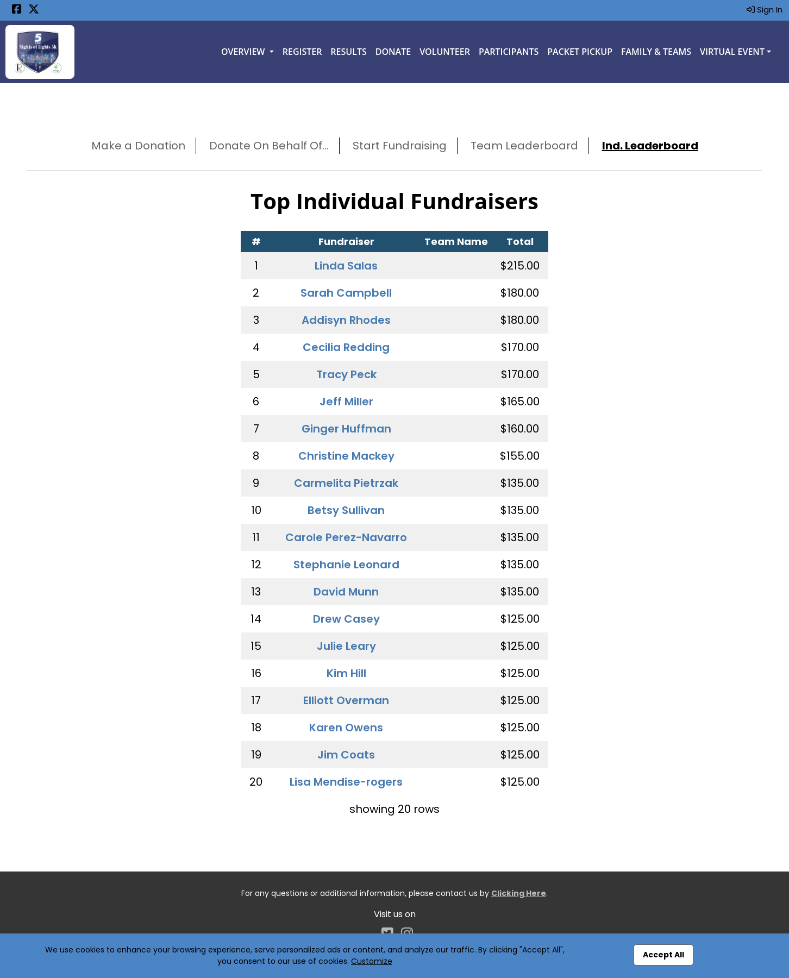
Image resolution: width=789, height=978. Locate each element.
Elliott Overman (346, 700)
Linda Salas (346, 265)
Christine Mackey (346, 455)
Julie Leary (346, 646)
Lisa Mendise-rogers (346, 781)
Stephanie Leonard (346, 564)
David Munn (346, 591)
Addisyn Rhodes (346, 320)
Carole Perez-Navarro (346, 537)
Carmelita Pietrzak (346, 483)
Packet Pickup (579, 52)
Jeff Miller (346, 401)
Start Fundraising (400, 145)
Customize (371, 961)
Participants (508, 52)
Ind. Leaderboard (650, 145)
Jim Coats (346, 754)
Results (348, 52)
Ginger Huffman (346, 428)
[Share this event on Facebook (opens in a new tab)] (17, 10)
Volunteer (444, 52)
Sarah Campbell (346, 292)
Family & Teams (656, 52)
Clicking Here (518, 893)
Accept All (663, 954)
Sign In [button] (764, 9)
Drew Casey (346, 618)
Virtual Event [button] (732, 52)
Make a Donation (138, 145)
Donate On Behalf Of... (269, 145)
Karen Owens (346, 727)
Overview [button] (244, 52)
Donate (393, 52)
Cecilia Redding (346, 347)
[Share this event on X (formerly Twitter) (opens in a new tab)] (33, 10)
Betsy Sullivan (346, 510)
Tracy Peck (346, 374)
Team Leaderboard (524, 145)
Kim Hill (346, 673)
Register (302, 52)
